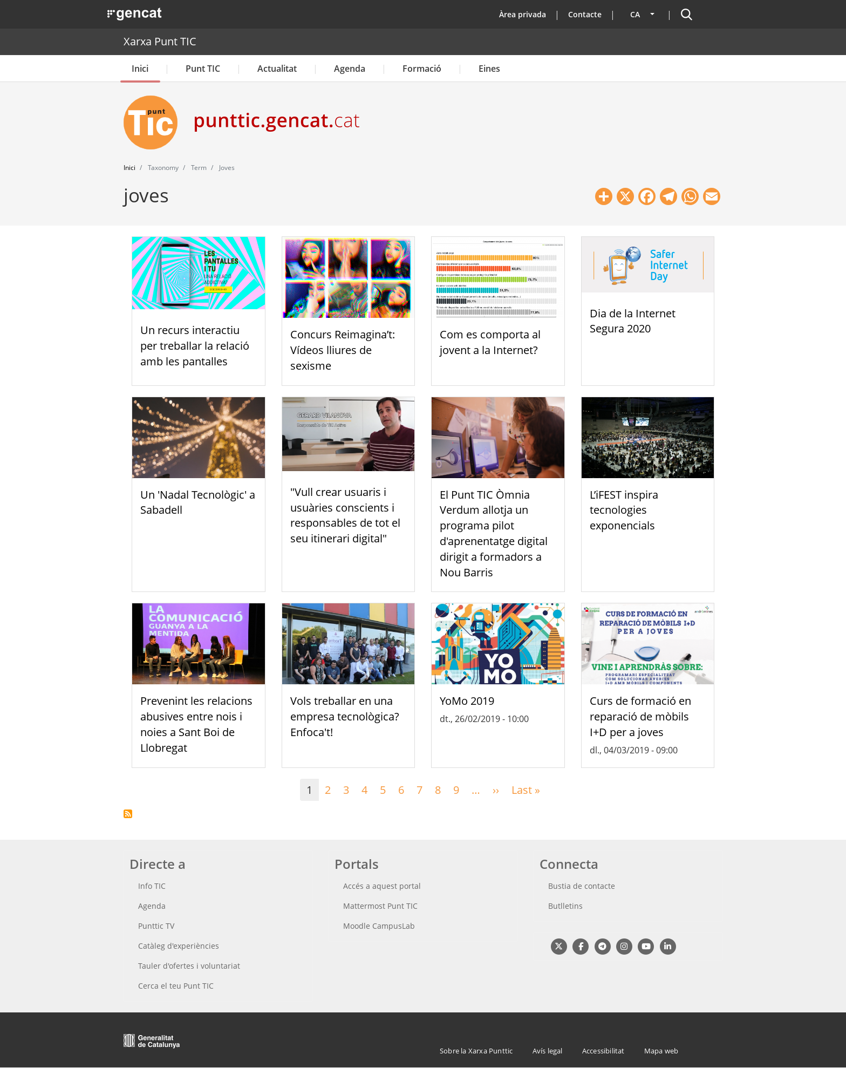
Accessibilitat (603, 1051)
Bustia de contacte (581, 886)
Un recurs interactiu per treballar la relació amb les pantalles (194, 346)
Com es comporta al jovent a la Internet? (490, 342)
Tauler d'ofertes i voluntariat (189, 966)
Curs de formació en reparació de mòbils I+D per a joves (640, 716)
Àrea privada (522, 14)
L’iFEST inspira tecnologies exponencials (624, 510)
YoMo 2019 (467, 700)
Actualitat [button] (277, 68)
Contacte (585, 14)
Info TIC (152, 886)
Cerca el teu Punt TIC (176, 986)
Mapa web (661, 1051)
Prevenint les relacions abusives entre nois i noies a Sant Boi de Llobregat (196, 723)
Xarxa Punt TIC (160, 41)
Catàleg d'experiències (178, 946)
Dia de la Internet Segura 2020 (633, 321)
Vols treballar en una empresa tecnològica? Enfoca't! (344, 716)
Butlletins (565, 906)
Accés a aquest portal (382, 886)
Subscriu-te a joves (128, 813)
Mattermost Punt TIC (380, 906)
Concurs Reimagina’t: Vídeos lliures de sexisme (342, 350)
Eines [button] (489, 68)
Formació (421, 68)
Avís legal (548, 1051)
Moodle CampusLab (379, 926)
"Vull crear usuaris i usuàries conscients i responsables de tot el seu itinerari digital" (345, 515)
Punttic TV (156, 926)
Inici (140, 68)
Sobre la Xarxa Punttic (476, 1051)
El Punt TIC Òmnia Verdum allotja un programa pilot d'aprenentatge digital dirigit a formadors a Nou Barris (494, 533)
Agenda (349, 68)
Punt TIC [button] (203, 68)
